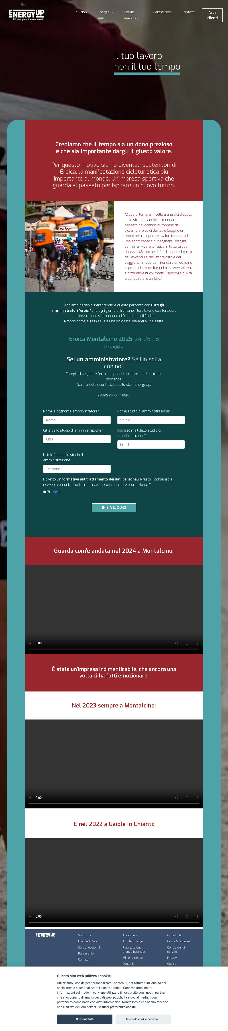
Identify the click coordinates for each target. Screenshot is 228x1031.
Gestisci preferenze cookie (117, 1007)
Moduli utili (174, 935)
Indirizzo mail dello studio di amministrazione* (139, 433)
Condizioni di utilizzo (176, 950)
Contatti (188, 12)
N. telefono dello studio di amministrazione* (63, 457)
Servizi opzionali (131, 15)
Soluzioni (80, 12)
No (58, 491)
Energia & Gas (105, 15)
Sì (48, 491)
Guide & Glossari (178, 941)
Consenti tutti (85, 1019)
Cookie (171, 964)
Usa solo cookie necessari (143, 1019)
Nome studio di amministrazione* (144, 411)
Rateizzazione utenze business (134, 950)
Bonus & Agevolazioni (131, 966)
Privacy (172, 958)
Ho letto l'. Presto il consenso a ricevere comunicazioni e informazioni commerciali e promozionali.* (108, 482)
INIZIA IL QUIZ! (114, 507)
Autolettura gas (133, 941)
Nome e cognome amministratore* (71, 411)
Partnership (162, 12)
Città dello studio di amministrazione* (73, 430)
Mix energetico (133, 958)
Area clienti (212, 15)
